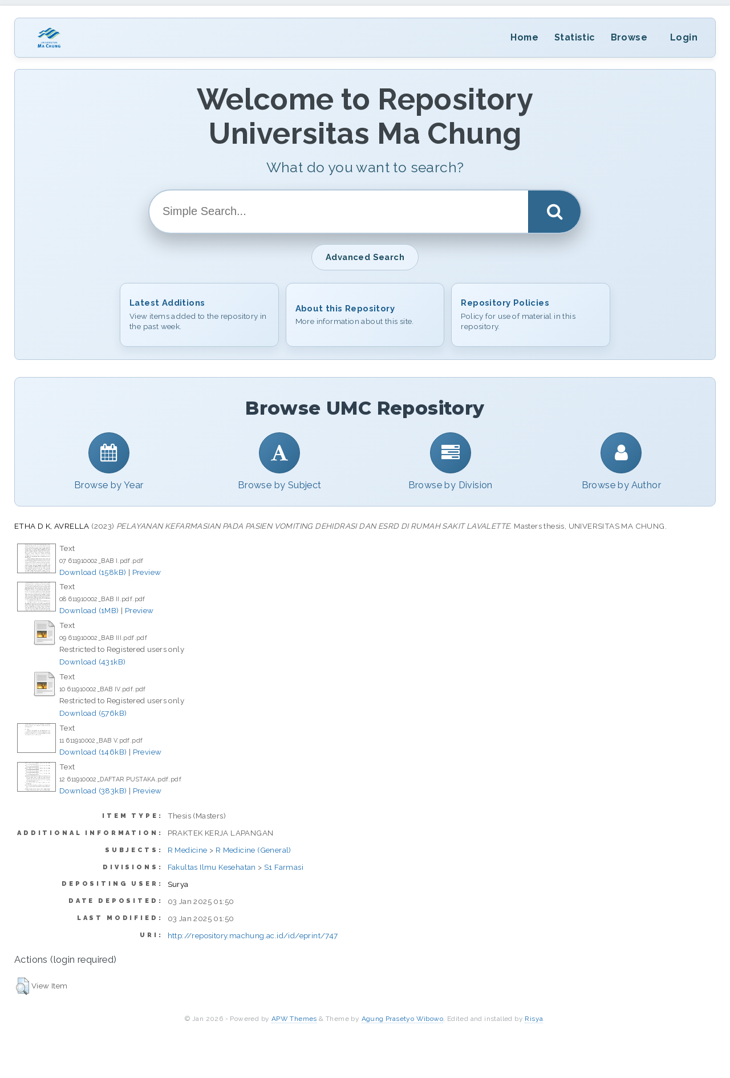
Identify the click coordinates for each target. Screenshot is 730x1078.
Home (524, 37)
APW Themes (294, 1019)
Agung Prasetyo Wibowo (402, 1019)
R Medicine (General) (253, 849)
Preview (146, 572)
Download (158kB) (92, 572)
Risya (534, 1019)
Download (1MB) (89, 610)
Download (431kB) (92, 661)
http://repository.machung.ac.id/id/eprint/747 (253, 935)
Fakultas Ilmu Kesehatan (212, 867)
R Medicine (188, 849)
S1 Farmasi (283, 867)
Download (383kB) (93, 790)
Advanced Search (365, 257)
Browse (629, 37)
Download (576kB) (93, 713)
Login (683, 37)
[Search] (554, 212)
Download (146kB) (93, 751)
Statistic (574, 37)
